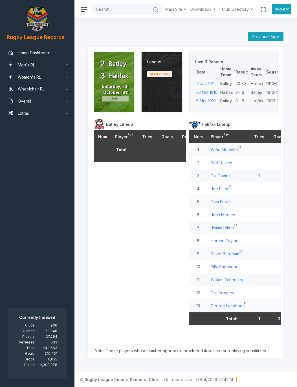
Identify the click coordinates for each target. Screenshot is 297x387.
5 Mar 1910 (206, 100)
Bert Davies (221, 162)
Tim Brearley (222, 292)
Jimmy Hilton (222, 227)
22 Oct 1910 (206, 92)
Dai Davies (220, 175)
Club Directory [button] (236, 9)
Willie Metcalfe (224, 149)
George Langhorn (227, 305)
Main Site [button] (174, 9)
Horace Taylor (224, 240)
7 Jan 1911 (205, 83)
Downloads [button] (201, 9)
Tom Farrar (221, 201)
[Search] (120, 9)
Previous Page (265, 36)
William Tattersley (227, 279)
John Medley (223, 214)
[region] (37, 193)
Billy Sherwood (225, 266)
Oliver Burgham (225, 253)
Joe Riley (219, 188)
